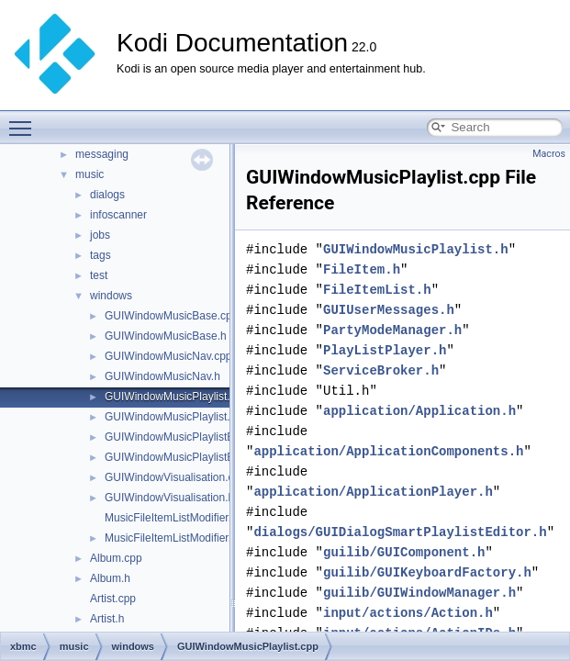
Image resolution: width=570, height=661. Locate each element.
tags (100, 255)
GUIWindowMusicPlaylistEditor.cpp (190, 437)
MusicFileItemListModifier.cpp (177, 517)
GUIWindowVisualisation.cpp (175, 477)
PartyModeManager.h (392, 330)
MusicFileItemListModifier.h (171, 538)
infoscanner (118, 214)
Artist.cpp (113, 598)
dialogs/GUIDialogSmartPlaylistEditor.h (399, 532)
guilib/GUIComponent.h (404, 552)
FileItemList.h (377, 289)
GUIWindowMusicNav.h (162, 376)
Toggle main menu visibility (24, 120)
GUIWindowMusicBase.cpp (171, 315)
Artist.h (107, 618)
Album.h (110, 578)
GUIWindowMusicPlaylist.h (170, 416)
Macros (548, 154)
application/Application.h (419, 411)
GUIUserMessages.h (388, 310)
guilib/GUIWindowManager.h (419, 592)
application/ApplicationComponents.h (388, 451)
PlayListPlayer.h (384, 350)
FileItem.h (361, 269)
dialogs (107, 194)
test (98, 275)
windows (111, 295)
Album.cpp (116, 558)
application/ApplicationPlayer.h (372, 491)
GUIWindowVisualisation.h (169, 497)
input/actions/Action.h (408, 613)
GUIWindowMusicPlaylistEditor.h (184, 457)
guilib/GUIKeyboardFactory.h (427, 572)
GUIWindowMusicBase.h (166, 336)
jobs (100, 235)
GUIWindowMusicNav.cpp (168, 356)
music (89, 174)
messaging (102, 154)
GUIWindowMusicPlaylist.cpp (176, 396)
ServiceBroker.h (381, 370)
